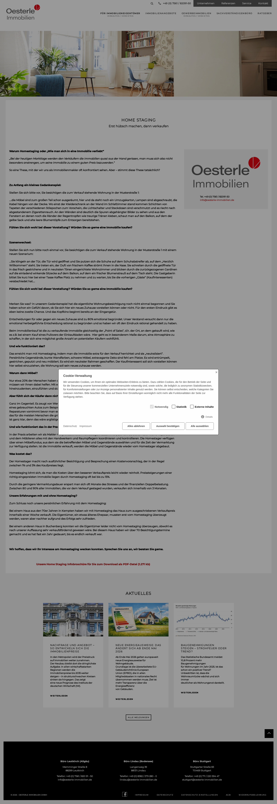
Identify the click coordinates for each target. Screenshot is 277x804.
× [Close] (216, 372)
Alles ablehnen (136, 426)
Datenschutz (70, 426)
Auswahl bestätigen (167, 426)
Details (209, 417)
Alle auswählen (200, 426)
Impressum (85, 426)
